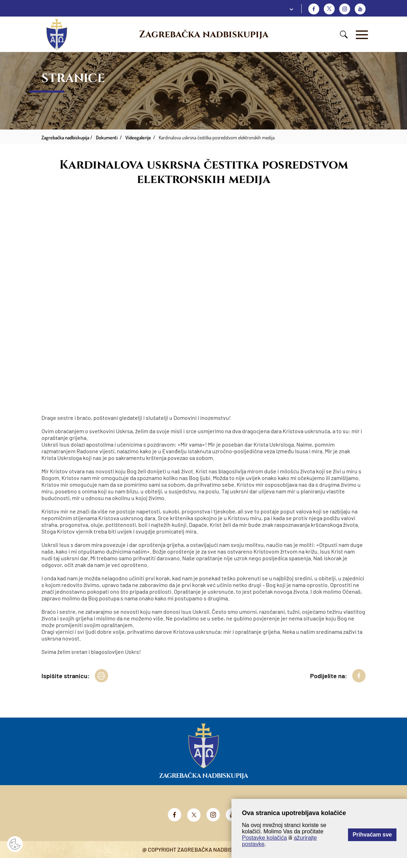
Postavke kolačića (264, 838)
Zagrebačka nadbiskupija (203, 34)
